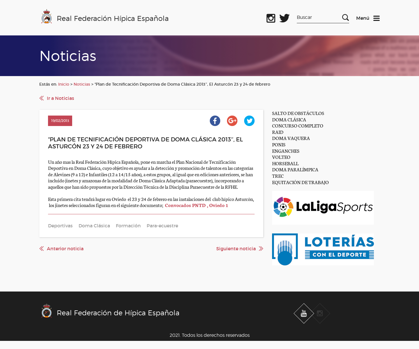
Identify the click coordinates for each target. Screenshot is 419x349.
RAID (277, 131)
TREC (278, 175)
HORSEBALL (285, 163)
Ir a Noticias (60, 98)
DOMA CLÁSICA (289, 119)
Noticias (82, 84)
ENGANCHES (285, 150)
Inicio (63, 84)
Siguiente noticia (236, 248)
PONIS (278, 144)
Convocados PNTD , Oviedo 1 (196, 205)
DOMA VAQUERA (291, 137)
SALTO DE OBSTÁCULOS (298, 112)
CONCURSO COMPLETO (297, 125)
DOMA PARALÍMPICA (295, 169)
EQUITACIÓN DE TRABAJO (300, 182)
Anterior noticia (65, 248)
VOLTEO (281, 156)
